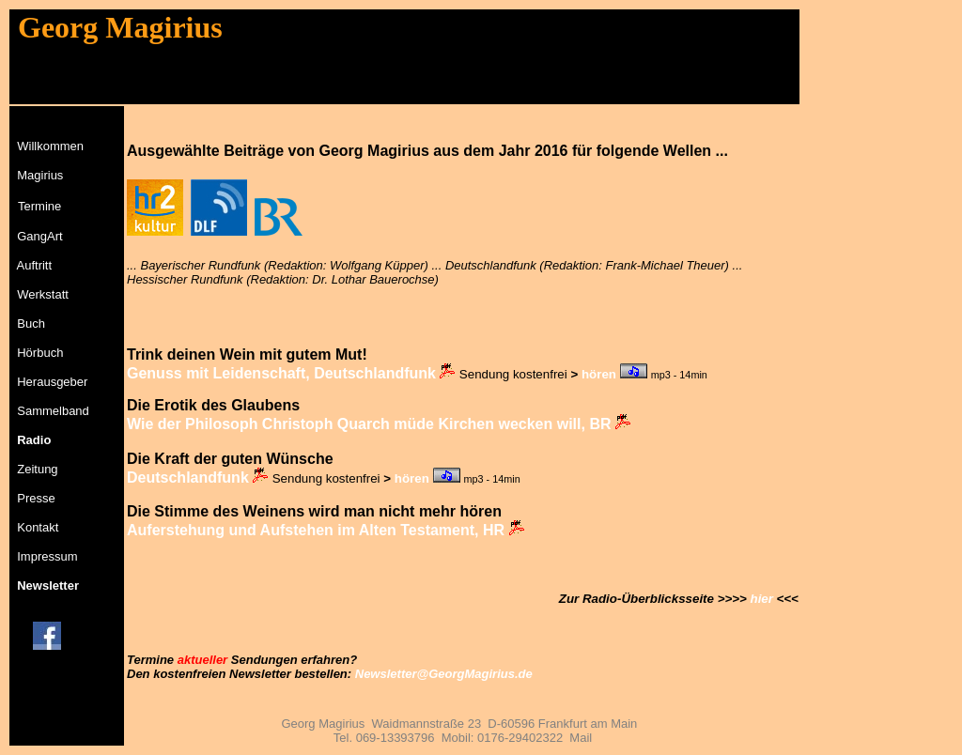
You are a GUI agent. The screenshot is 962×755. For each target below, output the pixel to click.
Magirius (40, 175)
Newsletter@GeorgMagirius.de (444, 674)
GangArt (39, 236)
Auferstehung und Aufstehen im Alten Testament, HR (315, 530)
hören (599, 374)
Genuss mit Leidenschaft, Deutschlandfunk (281, 373)
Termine (39, 206)
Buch (31, 323)
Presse (35, 498)
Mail (580, 738)
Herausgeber (52, 382)
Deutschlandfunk (188, 477)
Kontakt (37, 527)
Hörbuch (40, 353)
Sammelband (53, 411)
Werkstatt (43, 294)
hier (761, 599)
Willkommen (50, 146)
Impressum (47, 556)
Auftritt (35, 265)
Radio (34, 440)
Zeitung (37, 469)
